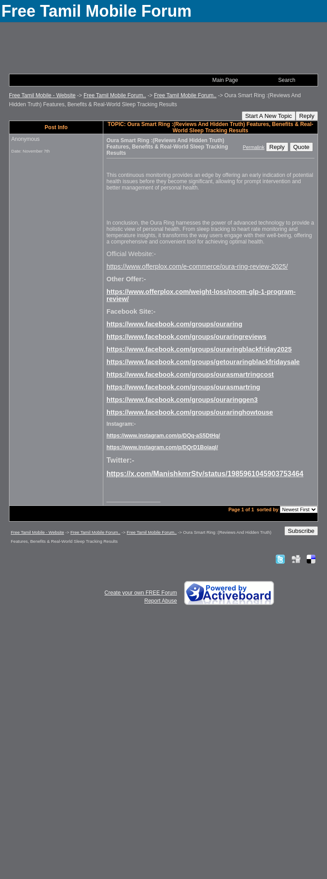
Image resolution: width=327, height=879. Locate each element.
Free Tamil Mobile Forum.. (115, 95)
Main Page (225, 80)
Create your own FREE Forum (141, 593)
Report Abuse (160, 601)
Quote (301, 147)
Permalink (254, 147)
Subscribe (301, 530)
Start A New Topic (268, 116)
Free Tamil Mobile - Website (42, 95)
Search (286, 80)
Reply (306, 116)
